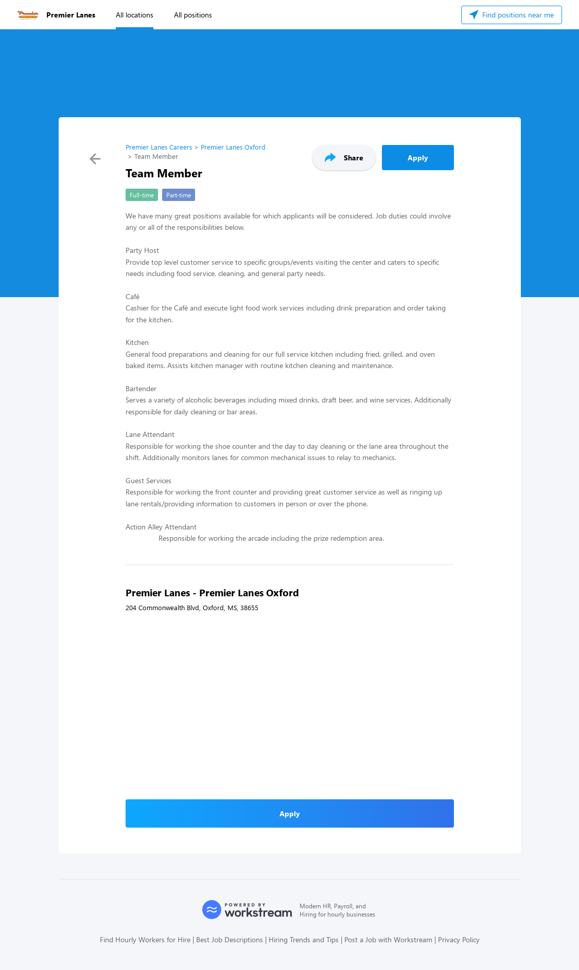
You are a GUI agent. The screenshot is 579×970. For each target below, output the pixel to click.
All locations (134, 15)
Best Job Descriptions (229, 939)
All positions (193, 15)
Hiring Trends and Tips (304, 939)
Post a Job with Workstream (388, 939)
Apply (418, 157)
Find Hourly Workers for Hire (145, 939)
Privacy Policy (459, 939)
